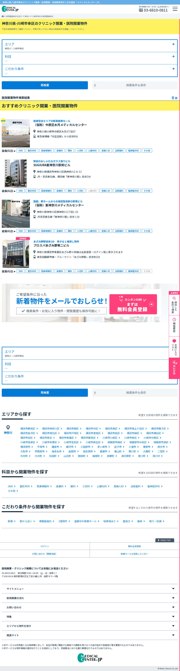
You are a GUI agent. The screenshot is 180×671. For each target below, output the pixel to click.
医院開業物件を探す (14, 16)
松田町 (53, 456)
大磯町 (146, 451)
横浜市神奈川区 (50, 428)
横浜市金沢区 (27, 433)
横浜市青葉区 (66, 437)
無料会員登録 (134, 546)
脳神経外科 (153, 486)
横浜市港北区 (49, 433)
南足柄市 (88, 451)
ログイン (45, 546)
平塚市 (41, 447)
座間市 (72, 451)
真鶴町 (110, 456)
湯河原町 (126, 456)
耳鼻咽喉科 (43, 486)
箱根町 (96, 456)
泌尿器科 (135, 486)
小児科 (86, 486)
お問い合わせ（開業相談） (44, 553)
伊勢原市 (40, 451)
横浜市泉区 (46, 437)
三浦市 (132, 447)
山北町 (67, 456)
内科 (10, 486)
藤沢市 (69, 447)
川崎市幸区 (130, 437)
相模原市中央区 (138, 442)
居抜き (126, 521)
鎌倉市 (55, 447)
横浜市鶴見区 (27, 428)
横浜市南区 (111, 428)
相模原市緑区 (115, 442)
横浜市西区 (72, 428)
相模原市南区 (161, 442)
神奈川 (27, 16)
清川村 (156, 456)
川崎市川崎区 (110, 437)
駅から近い (26, 521)
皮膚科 (59, 486)
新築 (10, 521)
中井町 (24, 456)
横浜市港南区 (93, 433)
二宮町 (161, 451)
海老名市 (57, 451)
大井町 (38, 456)
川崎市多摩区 (49, 442)
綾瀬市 (103, 451)
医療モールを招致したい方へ (134, 553)
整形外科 (25, 486)
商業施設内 (45, 521)
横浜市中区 (92, 428)
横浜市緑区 (133, 433)
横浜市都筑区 (88, 437)
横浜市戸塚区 (71, 433)
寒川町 (132, 451)
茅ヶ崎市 (102, 447)
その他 (11, 491)
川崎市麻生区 (93, 442)
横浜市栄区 (26, 437)
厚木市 (161, 447)
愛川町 (142, 456)
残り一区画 (155, 521)
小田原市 (85, 447)
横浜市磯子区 (158, 428)
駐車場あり (110, 521)
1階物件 (63, 521)
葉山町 (118, 451)
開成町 (81, 456)
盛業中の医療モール (85, 521)
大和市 (24, 451)
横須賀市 (25, 447)
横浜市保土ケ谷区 (134, 428)
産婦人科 (119, 486)
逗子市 (118, 447)
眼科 (72, 486)
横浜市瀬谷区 (153, 433)
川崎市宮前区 (71, 442)
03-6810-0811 (156, 10)
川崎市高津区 (27, 442)
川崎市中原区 (151, 437)
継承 (139, 521)
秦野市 (146, 447)
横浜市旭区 (114, 433)
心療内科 (102, 486)
